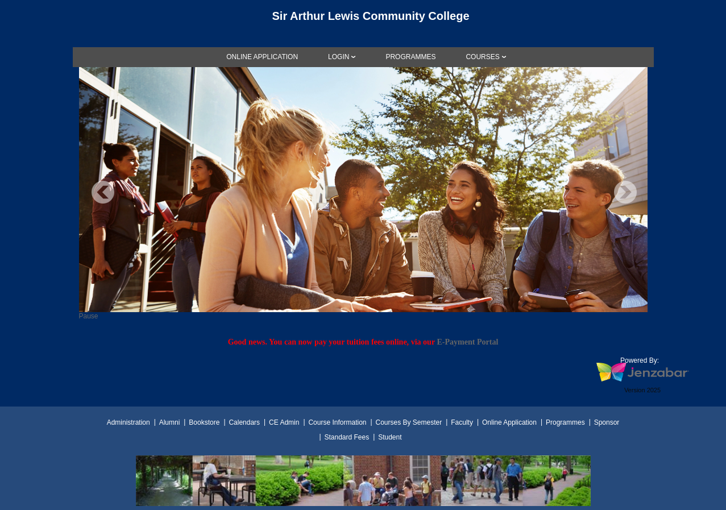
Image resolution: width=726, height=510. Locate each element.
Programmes (565, 422)
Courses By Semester (408, 422)
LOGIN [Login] (338, 57)
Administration (128, 422)
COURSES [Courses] (482, 57)
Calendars (244, 422)
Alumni (169, 422)
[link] (262, 56)
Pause (88, 316)
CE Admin (284, 422)
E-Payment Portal (467, 341)
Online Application (509, 422)
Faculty (462, 422)
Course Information (337, 422)
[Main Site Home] (363, 19)
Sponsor (607, 422)
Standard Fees (346, 437)
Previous (103, 192)
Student (389, 437)
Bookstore (204, 422)
